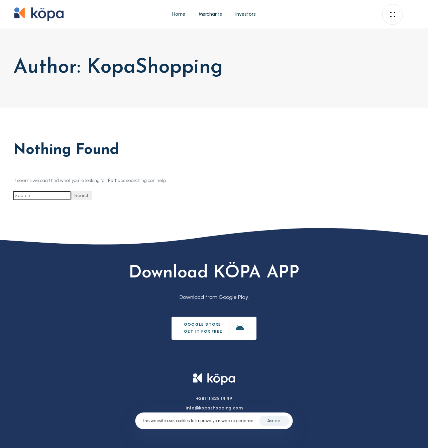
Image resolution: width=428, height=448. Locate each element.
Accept (274, 421)
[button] (394, 14)
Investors (245, 14)
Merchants (210, 14)
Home (178, 14)
